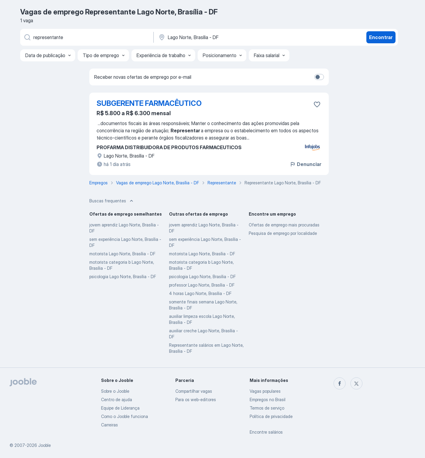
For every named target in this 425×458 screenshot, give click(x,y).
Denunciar (305, 164)
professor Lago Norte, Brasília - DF (202, 284)
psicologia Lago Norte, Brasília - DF (122, 276)
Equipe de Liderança (120, 407)
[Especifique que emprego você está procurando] (86, 37)
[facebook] (340, 383)
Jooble (44, 445)
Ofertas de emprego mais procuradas (284, 224)
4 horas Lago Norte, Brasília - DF (200, 293)
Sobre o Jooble (115, 391)
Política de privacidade (271, 416)
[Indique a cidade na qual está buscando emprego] (221, 37)
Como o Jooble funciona (124, 416)
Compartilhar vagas (193, 391)
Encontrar (381, 37)
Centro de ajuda (116, 399)
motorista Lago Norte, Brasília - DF (122, 253)
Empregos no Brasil (267, 399)
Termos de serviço (267, 407)
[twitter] (356, 383)
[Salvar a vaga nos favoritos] (317, 104)
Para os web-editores (195, 399)
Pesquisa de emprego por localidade (283, 233)
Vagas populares (265, 391)
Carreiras (109, 424)
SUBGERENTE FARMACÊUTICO (149, 103)
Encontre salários (266, 432)
